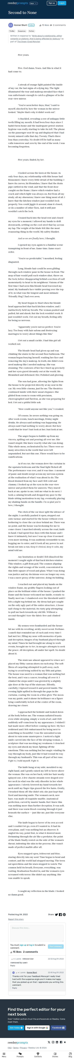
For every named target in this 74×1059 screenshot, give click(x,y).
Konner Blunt (32, 973)
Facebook (58, 1028)
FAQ (9, 1048)
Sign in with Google (37, 1028)
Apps (33, 3)
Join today (16, 1028)
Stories (55, 1057)
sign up (22, 945)
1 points (16, 959)
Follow (31, 25)
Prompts (20, 1057)
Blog (70, 1057)
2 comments (58, 25)
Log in (62, 3)
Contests (38, 1057)
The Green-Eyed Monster (28, 42)
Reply (12, 966)
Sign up (52, 3)
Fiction (31, 31)
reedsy (18, 1042)
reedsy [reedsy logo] (18, 3)
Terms (15, 1048)
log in (31, 945)
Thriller (12, 31)
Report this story (16, 919)
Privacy (23, 1048)
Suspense (22, 31)
